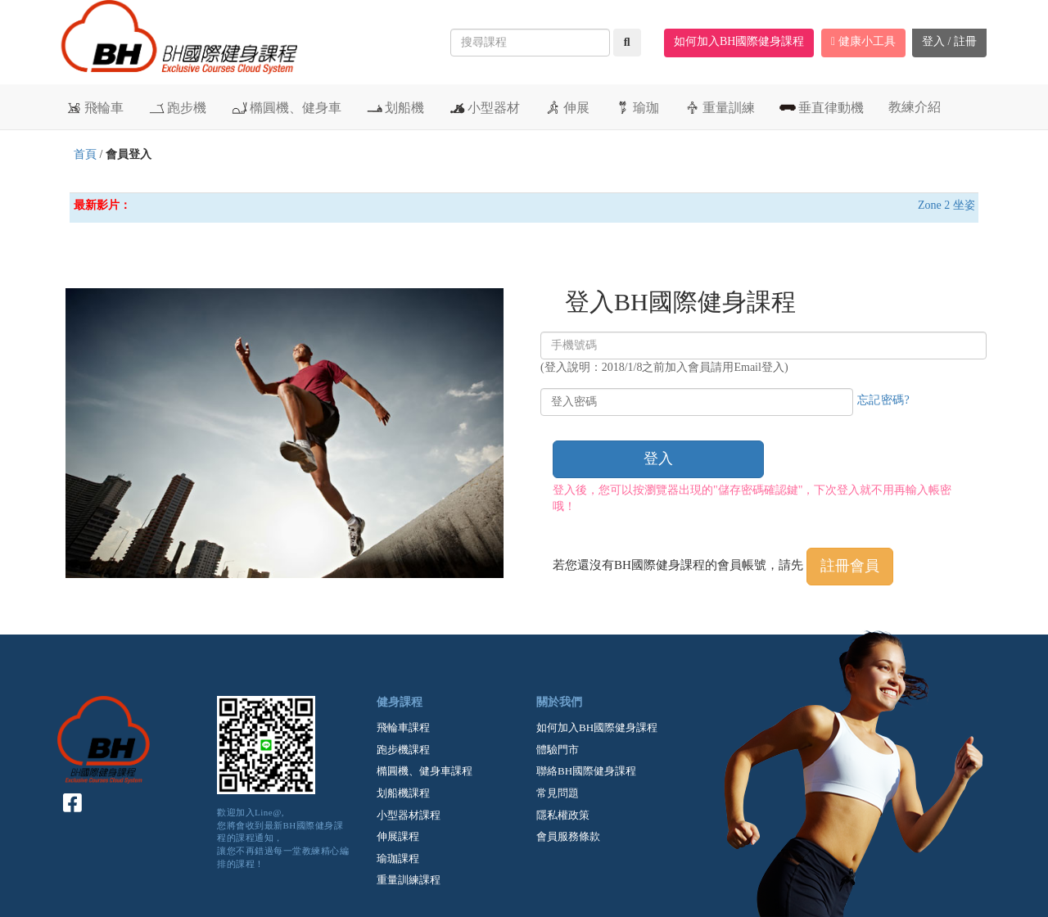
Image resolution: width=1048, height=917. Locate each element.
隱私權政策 (563, 815)
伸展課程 (398, 836)
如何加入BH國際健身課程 (739, 41)
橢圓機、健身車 (286, 107)
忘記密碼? (883, 400)
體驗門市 (557, 749)
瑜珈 (636, 107)
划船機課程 (403, 793)
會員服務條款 (568, 836)
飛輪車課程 (403, 727)
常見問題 (557, 793)
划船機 (395, 107)
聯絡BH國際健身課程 (586, 771)
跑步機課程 (403, 749)
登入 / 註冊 (949, 41)
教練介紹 (914, 107)
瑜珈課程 (398, 858)
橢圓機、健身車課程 (424, 771)
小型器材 (484, 107)
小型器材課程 (408, 815)
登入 (658, 458)
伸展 (567, 107)
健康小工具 (863, 41)
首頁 (85, 154)
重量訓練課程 (408, 880)
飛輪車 (95, 107)
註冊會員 (849, 566)
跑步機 (177, 107)
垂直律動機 (821, 107)
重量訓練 (719, 107)
